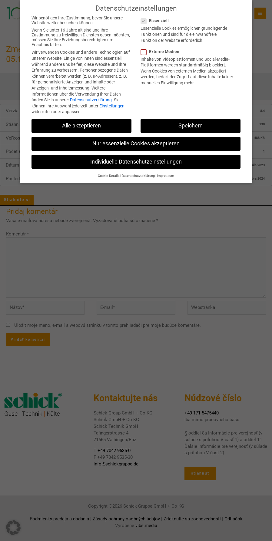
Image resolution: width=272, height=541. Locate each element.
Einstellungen (111, 98)
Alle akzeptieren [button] (81, 118)
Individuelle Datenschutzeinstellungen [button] (136, 154)
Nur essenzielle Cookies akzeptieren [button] (136, 137)
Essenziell (157, 13)
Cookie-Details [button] (109, 169)
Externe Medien (162, 44)
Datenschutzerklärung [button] (138, 169)
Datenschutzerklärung (91, 92)
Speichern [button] (190, 118)
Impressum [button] (165, 169)
